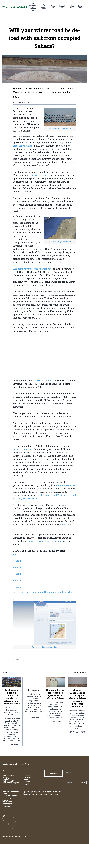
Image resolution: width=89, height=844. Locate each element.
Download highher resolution (44, 647)
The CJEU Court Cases (11, 796)
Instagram (27, 777)
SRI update (6, 798)
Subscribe (82, 783)
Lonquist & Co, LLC (66, 485)
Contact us (71, 7)
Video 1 (16, 554)
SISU (10, 836)
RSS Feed (6, 806)
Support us (62, 7)
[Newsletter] (71, 782)
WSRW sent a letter (43, 380)
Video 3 (17, 567)
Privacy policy (8, 804)
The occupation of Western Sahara (33, 6)
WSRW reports (8, 801)
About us (53, 7)
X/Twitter (27, 775)
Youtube (26, 780)
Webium (27, 836)
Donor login (80, 7)
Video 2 (17, 560)
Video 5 (17, 580)
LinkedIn (26, 784)
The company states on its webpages (33, 268)
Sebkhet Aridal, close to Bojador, (45, 541)
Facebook (27, 782)
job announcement (23, 449)
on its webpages (39, 175)
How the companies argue (10, 792)
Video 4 (17, 573)
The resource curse (44, 7)
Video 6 (17, 586)
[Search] (74, 772)
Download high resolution (60, 128)
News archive (80, 672)
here (64, 524)
